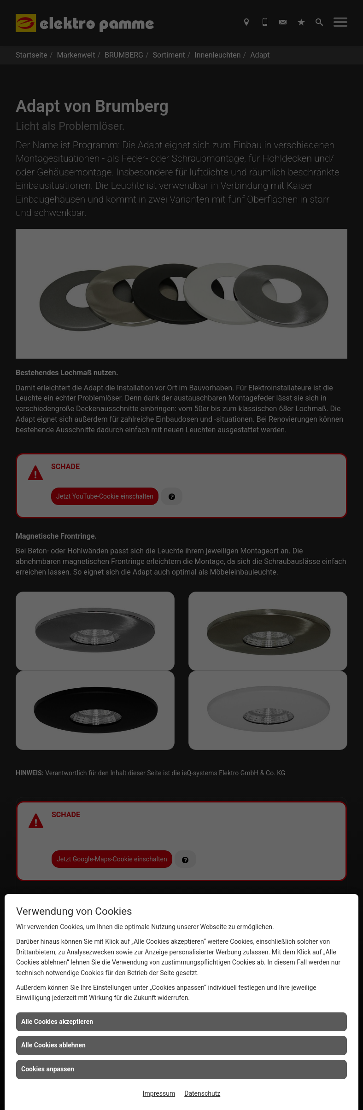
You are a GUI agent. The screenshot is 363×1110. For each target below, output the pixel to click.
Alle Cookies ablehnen (53, 1045)
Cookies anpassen (47, 1069)
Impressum (159, 1093)
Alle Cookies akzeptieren (57, 1021)
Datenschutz (202, 1093)
